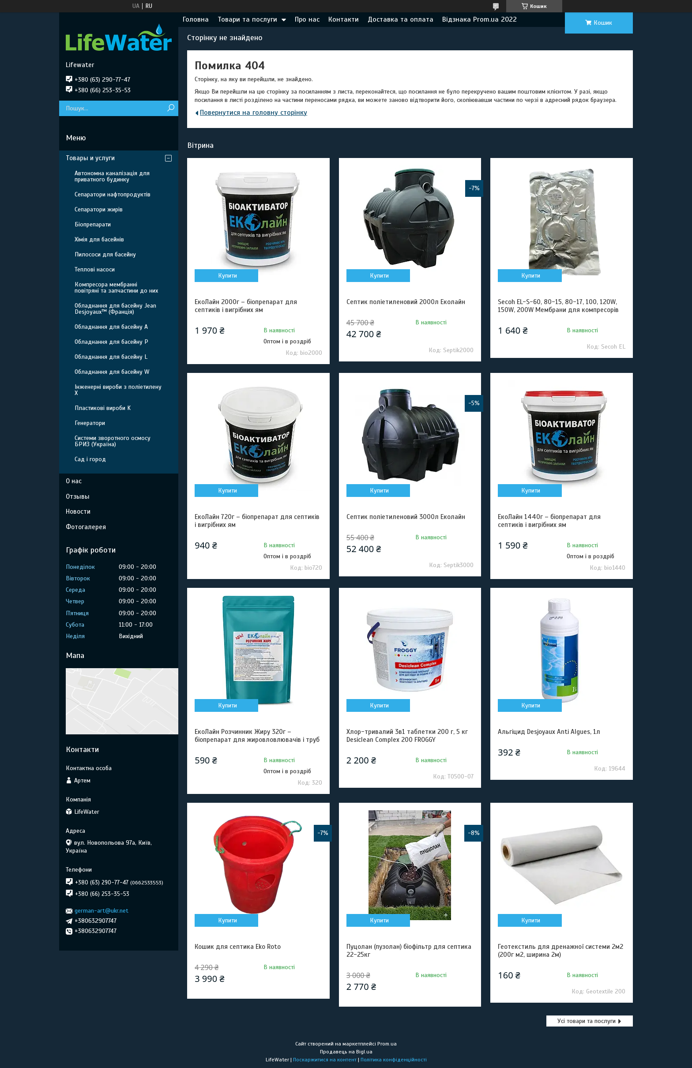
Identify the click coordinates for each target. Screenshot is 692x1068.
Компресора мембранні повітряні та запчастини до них (116, 287)
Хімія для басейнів (99, 239)
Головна (196, 19)
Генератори (90, 423)
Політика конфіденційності (394, 1060)
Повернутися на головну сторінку (253, 112)
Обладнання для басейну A (111, 327)
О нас (74, 481)
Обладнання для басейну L (111, 357)
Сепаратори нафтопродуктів (112, 194)
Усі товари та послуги (586, 1021)
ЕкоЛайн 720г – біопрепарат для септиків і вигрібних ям (257, 521)
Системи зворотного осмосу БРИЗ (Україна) (112, 441)
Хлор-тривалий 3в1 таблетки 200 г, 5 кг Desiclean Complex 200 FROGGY (407, 736)
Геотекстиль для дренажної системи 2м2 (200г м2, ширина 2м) (560, 951)
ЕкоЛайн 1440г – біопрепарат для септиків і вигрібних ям (549, 521)
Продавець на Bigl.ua (346, 1052)
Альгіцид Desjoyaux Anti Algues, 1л (549, 732)
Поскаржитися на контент (325, 1060)
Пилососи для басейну (105, 254)
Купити (227, 275)
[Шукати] (170, 108)
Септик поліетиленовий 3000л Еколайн (405, 517)
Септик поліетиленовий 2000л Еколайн (405, 302)
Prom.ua (387, 1044)
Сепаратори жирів (99, 209)
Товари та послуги (247, 19)
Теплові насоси (95, 269)
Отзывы (78, 496)
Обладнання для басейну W (112, 372)
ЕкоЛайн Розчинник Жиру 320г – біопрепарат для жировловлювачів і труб (257, 736)
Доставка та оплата (400, 19)
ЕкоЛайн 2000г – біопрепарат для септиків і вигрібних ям (246, 306)
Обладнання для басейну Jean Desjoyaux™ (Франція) (115, 309)
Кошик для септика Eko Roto (238, 947)
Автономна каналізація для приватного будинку (112, 176)
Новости (78, 511)
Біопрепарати (93, 224)
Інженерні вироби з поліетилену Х (118, 390)
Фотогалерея (86, 527)
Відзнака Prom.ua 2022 (479, 19)
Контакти (343, 19)
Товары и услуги (90, 158)
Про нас (307, 19)
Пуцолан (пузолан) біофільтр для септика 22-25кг (408, 951)
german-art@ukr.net (101, 910)
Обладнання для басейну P (111, 342)
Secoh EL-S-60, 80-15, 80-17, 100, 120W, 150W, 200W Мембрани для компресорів (558, 306)
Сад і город (90, 459)
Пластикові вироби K (103, 408)
